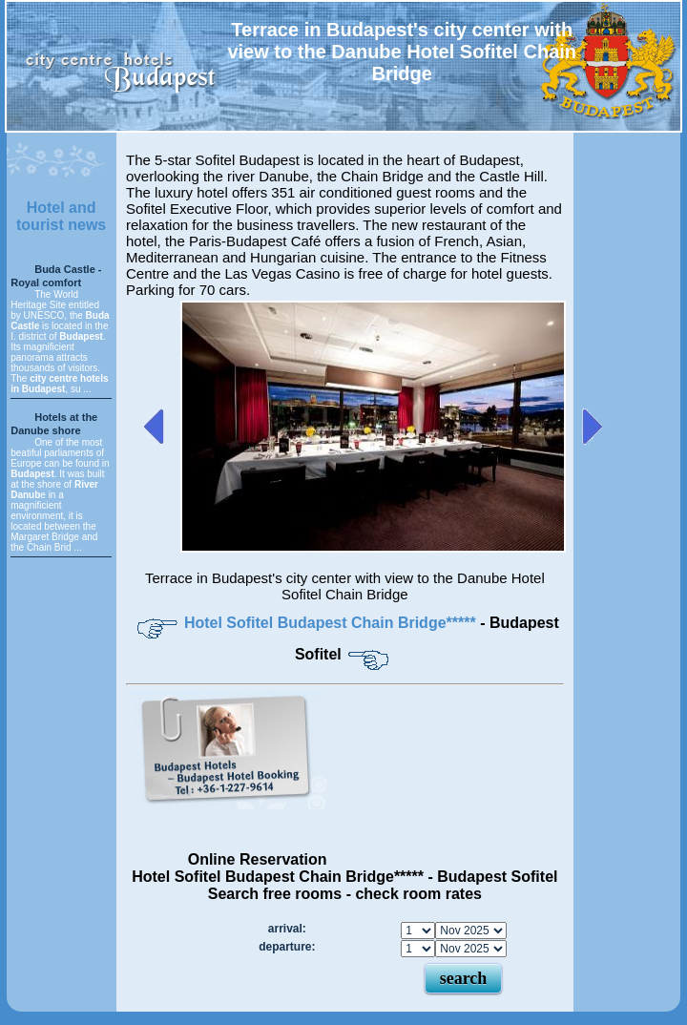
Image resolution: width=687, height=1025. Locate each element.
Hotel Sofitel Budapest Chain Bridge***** (332, 623)
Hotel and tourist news (61, 216)
